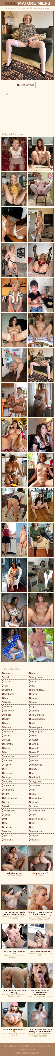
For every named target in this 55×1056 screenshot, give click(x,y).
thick (32, 823)
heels (33, 681)
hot (32, 685)
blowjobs (7, 731)
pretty (33, 769)
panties (34, 760)
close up (7, 773)
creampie (7, 785)
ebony (6, 802)
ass (4, 685)
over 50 (34, 752)
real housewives (38, 690)
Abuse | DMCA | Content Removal (19, 1046)
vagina (33, 835)
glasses (6, 835)
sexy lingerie (36, 715)
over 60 (34, 756)
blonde (6, 727)
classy (6, 765)
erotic (5, 806)
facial (5, 814)
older (33, 735)
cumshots (7, 790)
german (6, 831)
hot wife (34, 839)
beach (6, 702)
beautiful (7, 706)
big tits (6, 715)
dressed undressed (12, 798)
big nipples (35, 731)
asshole (6, 690)
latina (33, 702)
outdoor (34, 740)
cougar (6, 777)
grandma (7, 839)
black (5, 723)
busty (5, 748)
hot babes (7, 694)
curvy (5, 794)
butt (4, 752)
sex (32, 790)
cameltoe (7, 756)
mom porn (35, 727)
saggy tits (35, 781)
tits (31, 827)
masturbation (37, 719)
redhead (34, 777)
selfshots (35, 785)
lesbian (34, 710)
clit (4, 769)
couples (6, 781)
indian (33, 694)
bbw (5, 698)
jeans (33, 698)
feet (4, 823)
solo (32, 814)
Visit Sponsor (25, 85)
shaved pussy (37, 798)
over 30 (34, 744)
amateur (7, 673)
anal (5, 677)
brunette (7, 744)
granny (33, 673)
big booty (7, 710)
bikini (5, 719)
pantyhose (35, 765)
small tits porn (37, 810)
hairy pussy (36, 677)
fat (4, 819)
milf (32, 723)
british (5, 740)
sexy (32, 794)
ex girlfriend (8, 810)
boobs (6, 735)
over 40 (34, 748)
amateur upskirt (38, 831)
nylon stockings (38, 819)
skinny (33, 806)
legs (32, 706)
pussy (33, 773)
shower (34, 802)
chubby (6, 760)
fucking (6, 827)
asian (5, 681)
